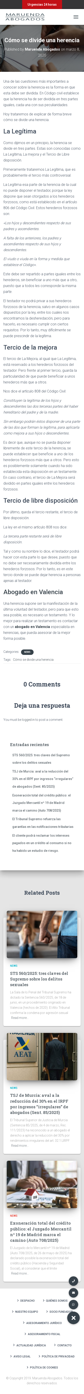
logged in (28, 720)
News (27, 652)
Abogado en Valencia (33, 592)
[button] (73, 1318)
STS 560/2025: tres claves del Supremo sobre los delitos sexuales (39, 979)
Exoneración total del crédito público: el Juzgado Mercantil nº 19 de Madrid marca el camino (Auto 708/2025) (41, 803)
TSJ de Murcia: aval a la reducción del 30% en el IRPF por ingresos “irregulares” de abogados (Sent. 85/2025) (42, 779)
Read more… (20, 1018)
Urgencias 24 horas (42, 4)
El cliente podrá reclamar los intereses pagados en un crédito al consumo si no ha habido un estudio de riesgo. (41, 843)
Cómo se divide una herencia (33, 659)
